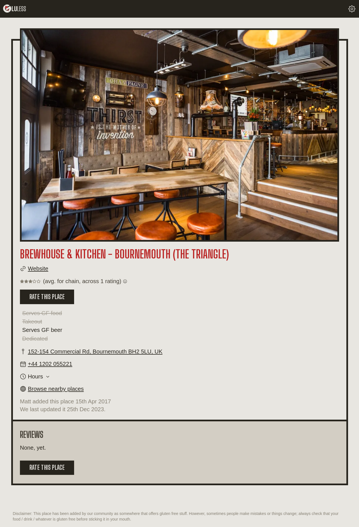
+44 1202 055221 (50, 364)
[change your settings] (352, 9)
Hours (35, 376)
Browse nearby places (56, 389)
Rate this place (47, 297)
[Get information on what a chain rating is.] (125, 281)
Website (38, 268)
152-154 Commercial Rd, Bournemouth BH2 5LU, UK (95, 351)
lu (14, 8)
